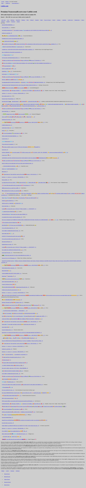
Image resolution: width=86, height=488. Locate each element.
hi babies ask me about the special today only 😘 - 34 (11, 289)
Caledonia (58, 20)
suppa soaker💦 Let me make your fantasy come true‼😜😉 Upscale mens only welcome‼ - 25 (19, 324)
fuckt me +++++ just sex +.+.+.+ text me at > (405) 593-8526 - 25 (13, 292)
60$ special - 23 (5, 171)
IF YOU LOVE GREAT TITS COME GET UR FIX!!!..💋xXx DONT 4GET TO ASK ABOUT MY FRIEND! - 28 (22, 384)
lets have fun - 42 (5, 149)
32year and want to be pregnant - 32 (8, 144)
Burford (53, 20)
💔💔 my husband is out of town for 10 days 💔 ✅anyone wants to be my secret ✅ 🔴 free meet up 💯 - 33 (21, 305)
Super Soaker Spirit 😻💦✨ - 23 (8, 233)
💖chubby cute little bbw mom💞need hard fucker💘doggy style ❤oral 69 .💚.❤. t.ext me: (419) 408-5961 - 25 (22, 76)
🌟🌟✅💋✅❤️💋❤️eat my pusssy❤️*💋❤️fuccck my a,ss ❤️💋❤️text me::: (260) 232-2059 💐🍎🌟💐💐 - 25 (23, 122)
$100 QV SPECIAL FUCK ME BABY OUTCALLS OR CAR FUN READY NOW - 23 (17, 163)
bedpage (2, 470)
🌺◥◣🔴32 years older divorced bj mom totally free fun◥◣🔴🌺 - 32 (14, 439)
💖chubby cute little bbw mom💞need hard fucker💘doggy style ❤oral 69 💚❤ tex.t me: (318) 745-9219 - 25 (21, 376)
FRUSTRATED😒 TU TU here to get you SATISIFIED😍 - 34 (13, 225)
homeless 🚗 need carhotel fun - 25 (8, 200)
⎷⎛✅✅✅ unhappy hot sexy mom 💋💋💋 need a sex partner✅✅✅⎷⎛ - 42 (16, 114)
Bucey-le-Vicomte (47, 20)
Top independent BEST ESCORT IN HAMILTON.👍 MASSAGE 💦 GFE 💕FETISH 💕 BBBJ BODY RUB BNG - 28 (23, 82)
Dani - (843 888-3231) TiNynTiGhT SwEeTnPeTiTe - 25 (12, 52)
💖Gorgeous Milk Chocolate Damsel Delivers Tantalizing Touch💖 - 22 (14, 362)
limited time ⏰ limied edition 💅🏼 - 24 (9, 276)
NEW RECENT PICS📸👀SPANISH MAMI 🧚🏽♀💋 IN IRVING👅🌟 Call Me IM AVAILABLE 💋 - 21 (21, 101)
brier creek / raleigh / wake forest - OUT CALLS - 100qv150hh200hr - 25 (15, 368)
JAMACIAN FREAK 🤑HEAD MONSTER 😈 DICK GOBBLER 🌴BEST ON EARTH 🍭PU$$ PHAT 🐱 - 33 (22, 318)
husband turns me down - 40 (7, 119)
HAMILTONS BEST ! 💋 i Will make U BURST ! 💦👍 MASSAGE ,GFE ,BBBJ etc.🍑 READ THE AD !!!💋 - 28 (23, 403)
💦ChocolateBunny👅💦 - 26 (7, 387)
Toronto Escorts (7, 473)
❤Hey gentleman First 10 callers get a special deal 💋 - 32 (12, 190)
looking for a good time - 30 (7, 33)
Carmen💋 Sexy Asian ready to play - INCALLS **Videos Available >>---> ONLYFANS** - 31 (19, 208)
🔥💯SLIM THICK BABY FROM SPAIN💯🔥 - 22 (11, 395)
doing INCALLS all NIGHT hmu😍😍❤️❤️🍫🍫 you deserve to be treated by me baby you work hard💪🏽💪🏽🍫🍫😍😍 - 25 (24, 420)
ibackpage (12, 470)
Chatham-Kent (77, 20)
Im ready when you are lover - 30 (8, 422)
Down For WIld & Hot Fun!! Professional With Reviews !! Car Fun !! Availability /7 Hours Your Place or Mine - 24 (22, 340)
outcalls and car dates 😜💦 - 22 (8, 127)
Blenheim (23, 20)
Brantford (37, 20)
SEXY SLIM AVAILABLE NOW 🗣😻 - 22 (10, 281)
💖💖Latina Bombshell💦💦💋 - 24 (8, 65)
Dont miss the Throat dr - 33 (7, 241)
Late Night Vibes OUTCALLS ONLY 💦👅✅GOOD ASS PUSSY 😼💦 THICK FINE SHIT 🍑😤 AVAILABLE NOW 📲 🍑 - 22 (26, 182)
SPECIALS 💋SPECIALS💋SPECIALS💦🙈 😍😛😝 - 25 (13, 79)
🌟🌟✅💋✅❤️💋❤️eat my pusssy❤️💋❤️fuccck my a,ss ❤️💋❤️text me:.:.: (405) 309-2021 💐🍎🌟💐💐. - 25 (23, 335)
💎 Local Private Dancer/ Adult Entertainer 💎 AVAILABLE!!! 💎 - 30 (14, 310)
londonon (7, 1)
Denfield (8, 21)
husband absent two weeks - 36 (7, 244)
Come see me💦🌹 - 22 (6, 155)
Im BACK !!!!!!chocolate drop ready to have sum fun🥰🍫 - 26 (13, 236)
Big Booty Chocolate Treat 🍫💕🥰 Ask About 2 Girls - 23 (12, 302)
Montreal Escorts (7, 476)
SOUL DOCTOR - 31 (6, 27)
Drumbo (18, 21)
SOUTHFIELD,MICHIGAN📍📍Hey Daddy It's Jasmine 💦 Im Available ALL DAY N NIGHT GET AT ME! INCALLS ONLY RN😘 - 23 (27, 30)
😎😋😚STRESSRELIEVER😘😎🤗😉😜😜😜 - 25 (12, 299)
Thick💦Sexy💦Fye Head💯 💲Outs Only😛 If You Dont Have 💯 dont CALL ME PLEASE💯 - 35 (20, 197)
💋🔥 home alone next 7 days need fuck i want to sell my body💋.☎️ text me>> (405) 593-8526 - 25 (20, 321)
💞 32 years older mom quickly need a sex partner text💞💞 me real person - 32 (16, 185)
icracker (7, 470)
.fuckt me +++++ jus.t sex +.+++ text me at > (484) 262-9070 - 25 (13, 93)
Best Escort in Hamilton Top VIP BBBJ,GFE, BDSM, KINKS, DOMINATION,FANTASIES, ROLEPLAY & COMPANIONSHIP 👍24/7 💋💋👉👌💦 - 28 (30, 219)
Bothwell (32, 20)
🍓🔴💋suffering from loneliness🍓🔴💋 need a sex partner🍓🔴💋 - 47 (15, 87)
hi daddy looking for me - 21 (7, 125)
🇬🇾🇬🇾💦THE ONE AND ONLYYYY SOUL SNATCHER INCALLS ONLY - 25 (16, 255)
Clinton (82, 20)
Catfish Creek (70, 20)
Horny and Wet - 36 (5, 179)
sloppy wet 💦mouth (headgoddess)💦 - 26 (9, 168)
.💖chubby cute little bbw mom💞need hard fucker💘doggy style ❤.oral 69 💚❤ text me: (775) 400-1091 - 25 (21, 60)
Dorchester (13, 21)
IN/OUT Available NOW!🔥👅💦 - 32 (9, 68)
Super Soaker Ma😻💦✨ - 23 (7, 327)
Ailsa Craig (3, 20)
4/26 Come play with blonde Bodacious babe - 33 (11, 57)
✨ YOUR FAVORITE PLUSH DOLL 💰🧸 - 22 (11, 166)
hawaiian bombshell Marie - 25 (7, 417)
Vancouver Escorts (7, 482)
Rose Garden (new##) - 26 (6, 96)
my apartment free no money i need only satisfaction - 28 (12, 217)
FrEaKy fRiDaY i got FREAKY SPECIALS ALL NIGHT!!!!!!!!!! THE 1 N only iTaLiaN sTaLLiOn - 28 (20, 425)
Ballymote (12, 20)
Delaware (3, 21)
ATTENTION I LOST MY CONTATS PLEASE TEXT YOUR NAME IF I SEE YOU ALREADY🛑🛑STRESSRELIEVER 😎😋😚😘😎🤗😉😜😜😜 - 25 (30, 157)
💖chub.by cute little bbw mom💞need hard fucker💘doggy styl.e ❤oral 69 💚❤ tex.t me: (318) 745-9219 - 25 (21, 108)
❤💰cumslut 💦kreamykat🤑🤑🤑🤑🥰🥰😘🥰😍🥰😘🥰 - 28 (14, 414)
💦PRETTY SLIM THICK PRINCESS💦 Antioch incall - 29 (13, 46)
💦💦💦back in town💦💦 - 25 (8, 141)
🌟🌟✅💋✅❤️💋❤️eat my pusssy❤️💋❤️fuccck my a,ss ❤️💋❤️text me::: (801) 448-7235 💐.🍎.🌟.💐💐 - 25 (23, 307)
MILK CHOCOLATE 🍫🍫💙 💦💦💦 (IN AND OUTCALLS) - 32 (14, 433)
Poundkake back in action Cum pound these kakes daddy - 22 (13, 38)
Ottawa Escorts (6, 484)
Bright (41, 20)
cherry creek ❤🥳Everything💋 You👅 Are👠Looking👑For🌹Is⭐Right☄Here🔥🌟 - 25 (18, 116)
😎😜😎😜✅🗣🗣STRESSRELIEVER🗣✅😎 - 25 (12, 35)
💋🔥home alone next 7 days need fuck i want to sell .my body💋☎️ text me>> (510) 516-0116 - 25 (20, 174)
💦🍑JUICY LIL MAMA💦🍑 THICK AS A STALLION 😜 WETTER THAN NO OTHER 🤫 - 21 (20, 313)
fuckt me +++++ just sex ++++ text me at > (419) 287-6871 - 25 (13, 346)
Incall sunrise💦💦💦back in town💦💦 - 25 (10, 74)
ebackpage (18, 470)
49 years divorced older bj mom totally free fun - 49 (11, 238)
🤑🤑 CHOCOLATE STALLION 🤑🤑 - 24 (10, 41)
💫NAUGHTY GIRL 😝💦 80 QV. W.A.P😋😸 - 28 (11, 436)
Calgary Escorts (7, 479)
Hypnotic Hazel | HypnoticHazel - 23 (8, 98)
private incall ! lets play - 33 (7, 252)
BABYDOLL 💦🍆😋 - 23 (7, 71)
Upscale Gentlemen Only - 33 (7, 329)
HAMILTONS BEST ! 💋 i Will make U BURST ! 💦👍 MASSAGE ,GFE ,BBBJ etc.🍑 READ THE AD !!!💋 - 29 (23, 90)
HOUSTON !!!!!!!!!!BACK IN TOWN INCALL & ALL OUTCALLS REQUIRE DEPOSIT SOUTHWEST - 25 (22, 332)
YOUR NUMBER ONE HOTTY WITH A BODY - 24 (11, 273)
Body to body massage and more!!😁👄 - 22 (10, 398)
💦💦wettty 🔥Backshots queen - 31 (8, 381)
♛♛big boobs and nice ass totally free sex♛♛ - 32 (11, 188)
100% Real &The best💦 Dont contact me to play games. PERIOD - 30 (14, 214)
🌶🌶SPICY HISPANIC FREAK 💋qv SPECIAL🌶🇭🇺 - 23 (13, 365)
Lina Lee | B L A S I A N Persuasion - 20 (9, 258)
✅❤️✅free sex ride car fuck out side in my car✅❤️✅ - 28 (13, 278)
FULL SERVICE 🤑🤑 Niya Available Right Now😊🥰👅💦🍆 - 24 (14, 431)
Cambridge (64, 20)
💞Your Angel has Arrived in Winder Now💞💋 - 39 (11, 222)
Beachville (18, 20)
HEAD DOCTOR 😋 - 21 (6, 270)
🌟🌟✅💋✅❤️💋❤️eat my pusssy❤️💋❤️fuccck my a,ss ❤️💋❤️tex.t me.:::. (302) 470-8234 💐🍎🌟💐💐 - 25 (23, 265)
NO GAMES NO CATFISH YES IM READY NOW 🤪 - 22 (13, 249)
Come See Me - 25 (5, 138)
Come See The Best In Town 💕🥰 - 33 (9, 284)
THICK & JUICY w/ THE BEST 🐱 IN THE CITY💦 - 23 (12, 203)
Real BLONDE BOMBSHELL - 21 (8, 24)
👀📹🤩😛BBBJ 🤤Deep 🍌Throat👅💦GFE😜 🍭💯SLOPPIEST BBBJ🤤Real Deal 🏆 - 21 (19, 338)
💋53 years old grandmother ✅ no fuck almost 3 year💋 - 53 (13, 133)
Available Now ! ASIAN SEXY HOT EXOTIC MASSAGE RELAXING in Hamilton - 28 (18, 49)
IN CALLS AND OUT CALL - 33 (8, 390)
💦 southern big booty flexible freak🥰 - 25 (10, 211)
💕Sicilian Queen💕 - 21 (6, 359)
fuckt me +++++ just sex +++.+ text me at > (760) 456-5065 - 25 (13, 428)
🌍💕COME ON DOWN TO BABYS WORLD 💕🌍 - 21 (12, 370)
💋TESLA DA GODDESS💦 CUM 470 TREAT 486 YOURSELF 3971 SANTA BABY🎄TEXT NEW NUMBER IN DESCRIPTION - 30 (26, 63)
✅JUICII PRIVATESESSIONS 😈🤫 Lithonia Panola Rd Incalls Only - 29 (15, 287)
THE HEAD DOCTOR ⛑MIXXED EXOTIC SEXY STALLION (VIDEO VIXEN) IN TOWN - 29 (19, 85)
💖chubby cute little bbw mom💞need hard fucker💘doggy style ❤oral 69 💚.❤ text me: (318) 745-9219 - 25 (21, 160)
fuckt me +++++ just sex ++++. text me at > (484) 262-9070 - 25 (13, 351)
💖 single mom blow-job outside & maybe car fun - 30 (11, 357)
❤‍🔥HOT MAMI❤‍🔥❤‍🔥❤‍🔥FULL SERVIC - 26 (10, 379)
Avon (8, 20)
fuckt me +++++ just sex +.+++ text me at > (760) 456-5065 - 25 (13, 177)
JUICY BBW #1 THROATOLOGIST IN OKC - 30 (11, 230)
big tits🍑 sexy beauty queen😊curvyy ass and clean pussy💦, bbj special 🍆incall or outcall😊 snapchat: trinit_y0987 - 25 (24, 316)
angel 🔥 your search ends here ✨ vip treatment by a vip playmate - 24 (14, 354)
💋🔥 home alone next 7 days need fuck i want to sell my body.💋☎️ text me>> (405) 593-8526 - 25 (20, 343)
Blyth (28, 20)
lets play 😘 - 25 (5, 130)
